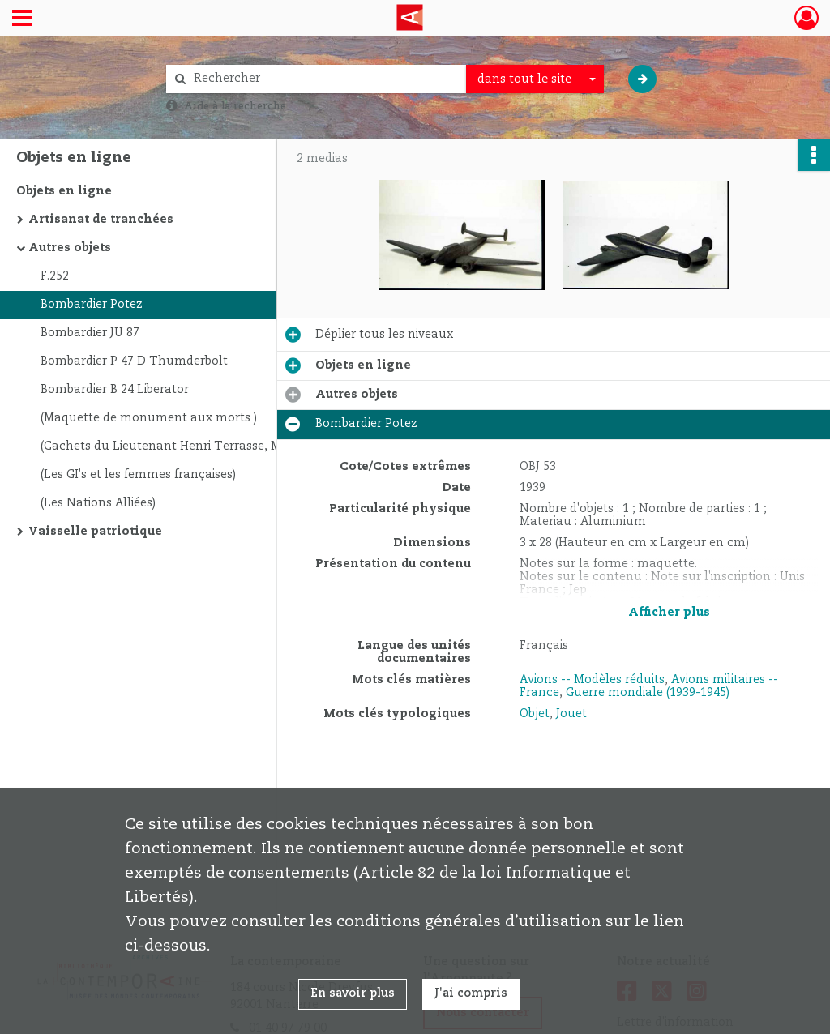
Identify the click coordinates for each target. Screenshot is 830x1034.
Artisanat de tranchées (100, 219)
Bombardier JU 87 (90, 333)
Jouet (571, 714)
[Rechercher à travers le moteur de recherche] (324, 79)
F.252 (55, 276)
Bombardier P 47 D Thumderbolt (134, 361)
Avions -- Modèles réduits (592, 680)
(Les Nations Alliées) (98, 503)
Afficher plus (669, 612)
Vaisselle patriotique (95, 531)
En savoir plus (352, 993)
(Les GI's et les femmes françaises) (138, 475)
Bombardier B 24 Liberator (115, 389)
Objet (535, 714)
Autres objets (69, 248)
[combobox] (535, 79)
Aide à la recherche (235, 106)
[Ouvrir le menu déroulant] (22, 19)
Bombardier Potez (92, 304)
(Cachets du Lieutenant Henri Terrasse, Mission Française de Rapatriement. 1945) (203, 446)
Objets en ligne (64, 191)
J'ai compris (470, 993)
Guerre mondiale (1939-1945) (647, 693)
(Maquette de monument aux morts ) (149, 418)
